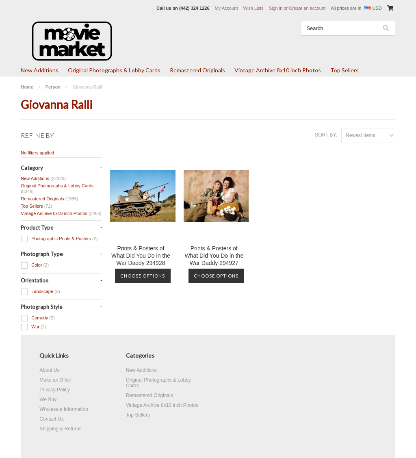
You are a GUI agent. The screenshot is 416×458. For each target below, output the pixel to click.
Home (27, 87)
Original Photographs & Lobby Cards (114, 70)
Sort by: (326, 135)
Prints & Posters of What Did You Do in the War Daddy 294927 (213, 255)
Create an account (307, 8)
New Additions (39, 70)
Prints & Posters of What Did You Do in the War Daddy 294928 (140, 255)
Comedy (38, 318)
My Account (226, 8)
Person (53, 87)
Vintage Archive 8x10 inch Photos (277, 70)
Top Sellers (344, 70)
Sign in (276, 8)
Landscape (40, 291)
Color (35, 265)
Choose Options (142, 275)
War (33, 327)
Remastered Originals (197, 70)
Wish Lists (253, 8)
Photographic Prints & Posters (59, 239)
